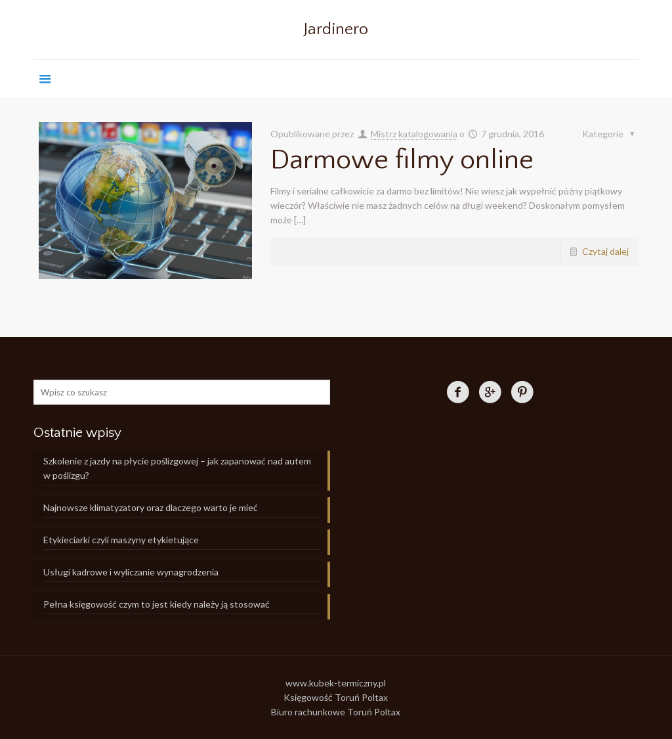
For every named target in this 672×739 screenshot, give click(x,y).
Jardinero (336, 29)
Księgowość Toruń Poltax (336, 697)
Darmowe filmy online (402, 160)
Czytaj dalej (605, 251)
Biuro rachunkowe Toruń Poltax (335, 711)
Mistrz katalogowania (414, 133)
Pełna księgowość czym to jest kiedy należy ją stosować (156, 604)
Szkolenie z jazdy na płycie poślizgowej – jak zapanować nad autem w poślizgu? (177, 468)
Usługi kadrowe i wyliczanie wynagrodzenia (131, 571)
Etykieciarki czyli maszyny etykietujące (121, 539)
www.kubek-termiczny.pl (335, 682)
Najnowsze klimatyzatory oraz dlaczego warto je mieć (150, 507)
